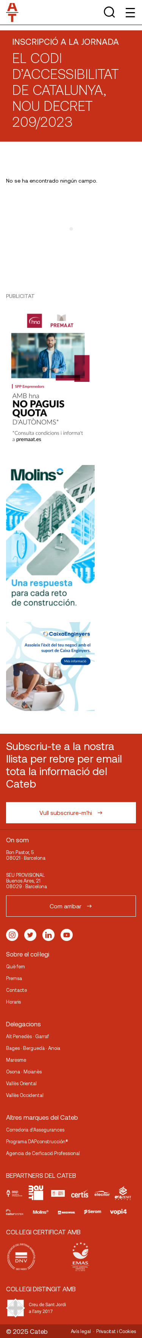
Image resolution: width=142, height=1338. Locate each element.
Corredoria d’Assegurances (35, 1129)
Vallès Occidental (25, 1095)
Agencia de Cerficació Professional (43, 1153)
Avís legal (81, 1331)
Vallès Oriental (21, 1083)
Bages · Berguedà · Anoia (33, 1048)
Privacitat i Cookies (116, 1331)
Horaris (13, 1001)
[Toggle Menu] (129, 12)
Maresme (16, 1059)
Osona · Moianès (24, 1071)
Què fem (15, 966)
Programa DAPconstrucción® (37, 1141)
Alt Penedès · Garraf (27, 1036)
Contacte (16, 990)
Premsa (14, 978)
